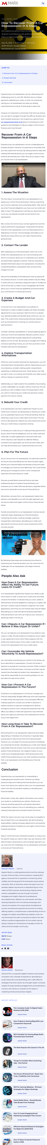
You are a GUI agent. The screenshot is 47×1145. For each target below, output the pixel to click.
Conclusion (8, 82)
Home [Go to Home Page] (3, 19)
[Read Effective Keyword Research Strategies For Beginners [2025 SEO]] (23, 1130)
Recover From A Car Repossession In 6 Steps (21, 73)
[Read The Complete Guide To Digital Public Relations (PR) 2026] (23, 1011)
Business (9, 19)
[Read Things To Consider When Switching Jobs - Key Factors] (23, 1064)
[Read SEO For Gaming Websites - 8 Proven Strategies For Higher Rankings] (23, 1090)
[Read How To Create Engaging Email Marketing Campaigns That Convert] (23, 1117)
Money (15, 19)
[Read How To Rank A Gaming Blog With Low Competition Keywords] (23, 1025)
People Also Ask (10, 78)
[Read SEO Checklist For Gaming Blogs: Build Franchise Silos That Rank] (23, 1038)
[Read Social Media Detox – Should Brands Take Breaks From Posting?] (23, 1104)
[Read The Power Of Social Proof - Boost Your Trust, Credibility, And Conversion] (23, 1077)
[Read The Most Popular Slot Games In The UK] (23, 1051)
